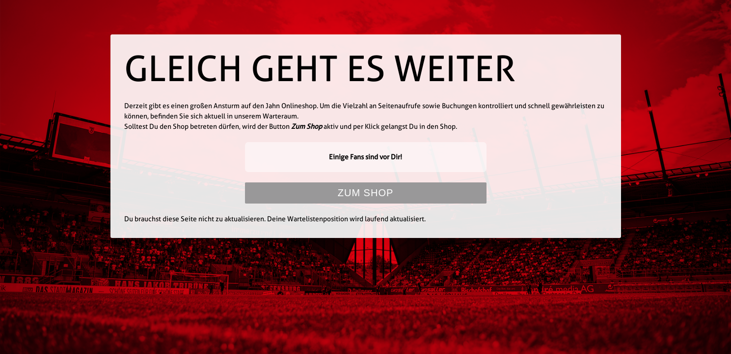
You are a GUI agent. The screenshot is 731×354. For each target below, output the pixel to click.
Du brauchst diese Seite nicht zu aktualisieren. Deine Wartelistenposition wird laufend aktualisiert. (275, 219)
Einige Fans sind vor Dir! (365, 157)
